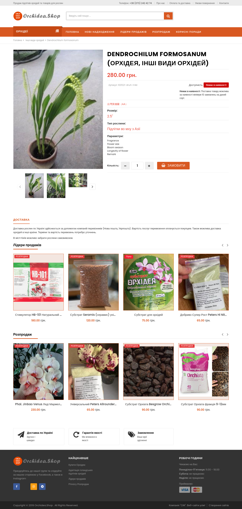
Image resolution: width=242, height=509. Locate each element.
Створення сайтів (219, 505)
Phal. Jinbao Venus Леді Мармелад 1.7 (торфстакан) (39, 404)
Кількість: (113, 165)
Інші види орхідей (35, 40)
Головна (17, 40)
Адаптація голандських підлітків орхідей (81, 472)
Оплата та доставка (180, 3)
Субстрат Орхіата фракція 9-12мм (203, 404)
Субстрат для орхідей (148, 315)
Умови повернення (205, 3)
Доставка (21, 220)
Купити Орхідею (77, 464)
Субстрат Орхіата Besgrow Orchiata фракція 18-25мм (149, 404)
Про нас (160, 3)
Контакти (224, 3)
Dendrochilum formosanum (62, 40)
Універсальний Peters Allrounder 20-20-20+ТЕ (94, 404)
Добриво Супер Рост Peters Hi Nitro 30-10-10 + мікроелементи (204, 315)
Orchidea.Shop (44, 505)
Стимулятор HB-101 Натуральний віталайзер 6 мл (39, 315)
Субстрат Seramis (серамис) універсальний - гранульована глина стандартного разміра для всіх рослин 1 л (94, 315)
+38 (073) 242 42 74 (141, 3)
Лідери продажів (77, 478)
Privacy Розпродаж (79, 484)
